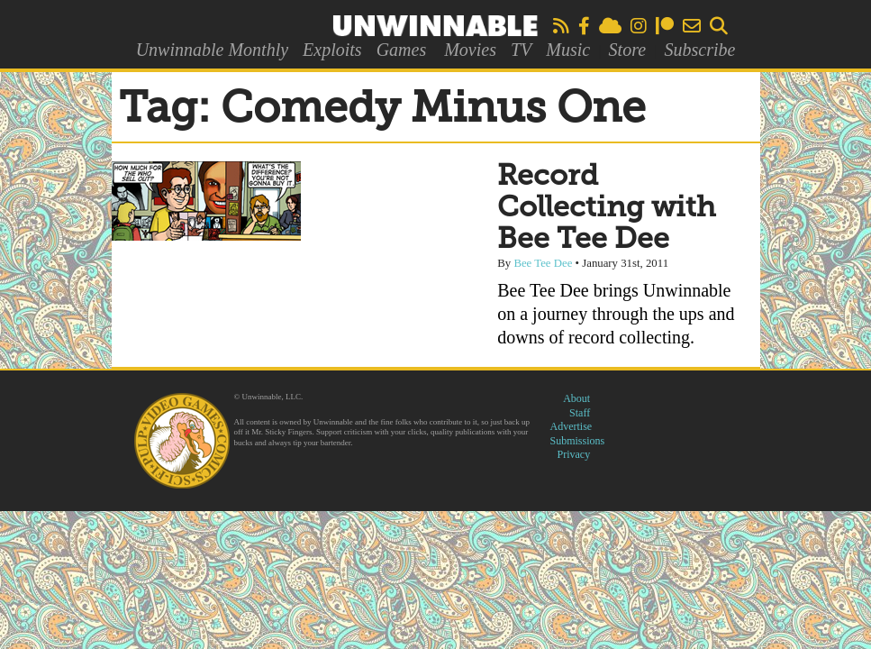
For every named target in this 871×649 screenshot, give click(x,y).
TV (521, 49)
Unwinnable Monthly (212, 49)
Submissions (577, 440)
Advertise (571, 426)
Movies (470, 49)
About (576, 398)
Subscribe (699, 49)
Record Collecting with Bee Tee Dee (606, 208)
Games (402, 49)
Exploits (332, 49)
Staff (579, 413)
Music (568, 49)
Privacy (574, 454)
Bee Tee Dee (542, 263)
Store (627, 49)
